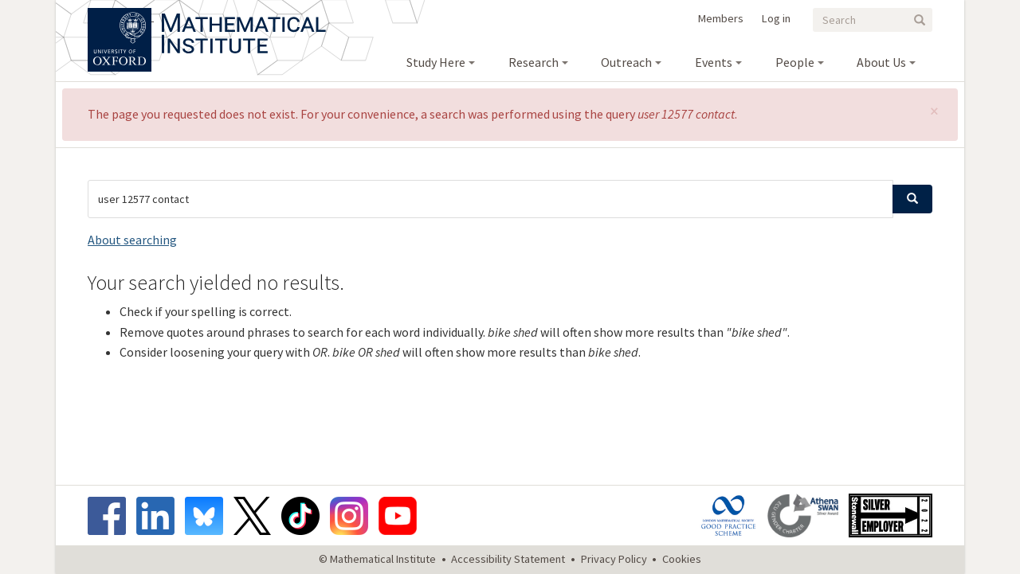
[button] (934, 111)
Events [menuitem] (713, 62)
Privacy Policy (614, 559)
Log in (776, 18)
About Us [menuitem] (881, 62)
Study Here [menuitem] (435, 62)
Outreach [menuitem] (626, 62)
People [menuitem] (794, 62)
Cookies (681, 559)
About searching (132, 240)
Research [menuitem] (533, 62)
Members (720, 18)
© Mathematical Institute (377, 559)
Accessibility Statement (508, 559)
